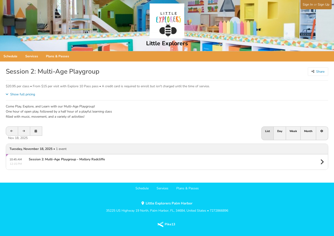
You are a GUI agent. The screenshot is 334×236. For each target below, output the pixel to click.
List (267, 131)
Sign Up (323, 4)
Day (279, 131)
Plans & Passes (57, 56)
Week (293, 131)
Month (308, 131)
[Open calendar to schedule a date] (36, 131)
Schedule (10, 56)
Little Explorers (167, 43)
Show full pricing (22, 94)
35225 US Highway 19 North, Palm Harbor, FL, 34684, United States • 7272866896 (167, 207)
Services (31, 56)
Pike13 (170, 224)
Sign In (308, 4)
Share (320, 71)
